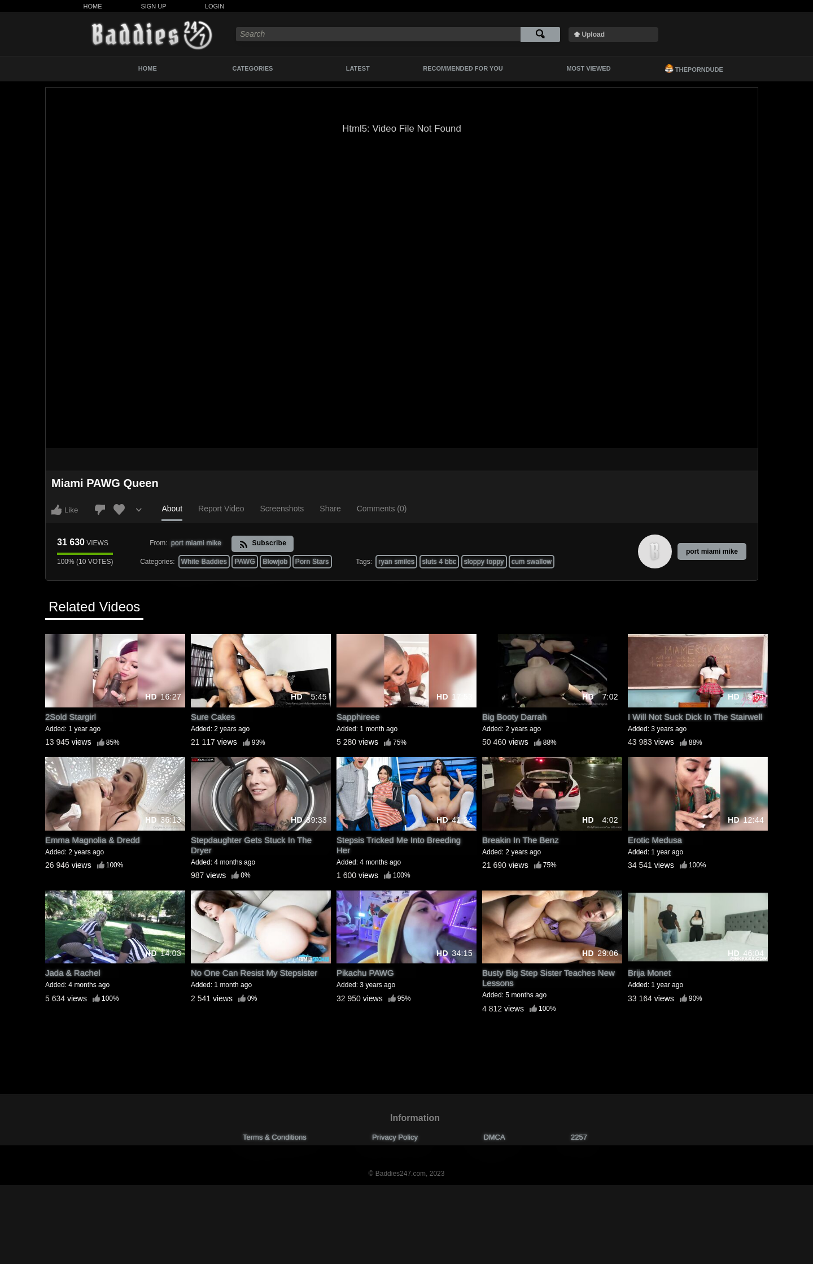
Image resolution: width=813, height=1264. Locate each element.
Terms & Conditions (275, 1137)
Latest (358, 68)
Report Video (221, 508)
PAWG (244, 562)
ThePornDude (694, 68)
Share (330, 508)
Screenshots (282, 508)
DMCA (494, 1137)
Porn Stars (312, 562)
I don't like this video (100, 510)
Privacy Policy (395, 1137)
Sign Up (153, 6)
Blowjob (275, 562)
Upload (593, 34)
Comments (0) (382, 508)
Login (214, 6)
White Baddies (204, 562)
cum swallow (532, 562)
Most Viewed (588, 68)
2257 (579, 1137)
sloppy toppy (484, 562)
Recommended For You (463, 68)
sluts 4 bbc (439, 562)
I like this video (56, 510)
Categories (253, 68)
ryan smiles (396, 562)
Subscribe (262, 544)
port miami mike (712, 551)
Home (93, 6)
